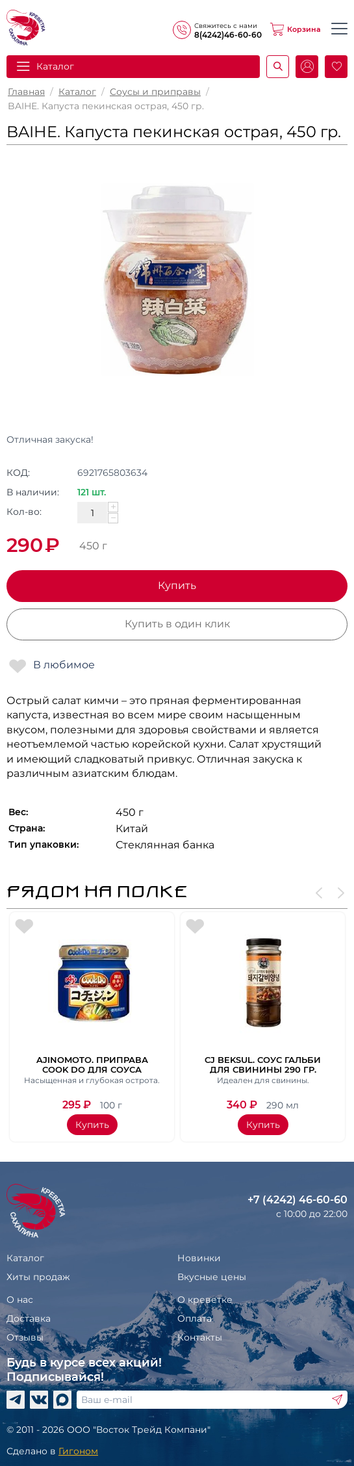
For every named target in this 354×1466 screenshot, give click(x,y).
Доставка (28, 1318)
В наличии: (32, 492)
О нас (19, 1299)
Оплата (194, 1318)
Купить (177, 585)
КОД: (18, 472)
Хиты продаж (38, 1277)
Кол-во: (24, 511)
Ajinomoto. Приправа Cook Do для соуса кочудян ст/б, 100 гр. (92, 1064)
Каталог (55, 66)
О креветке (205, 1299)
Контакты (199, 1337)
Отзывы (25, 1337)
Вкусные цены (211, 1277)
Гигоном (78, 1451)
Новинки (199, 1258)
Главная (26, 92)
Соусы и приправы (155, 92)
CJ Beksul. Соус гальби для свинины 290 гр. (263, 1064)
